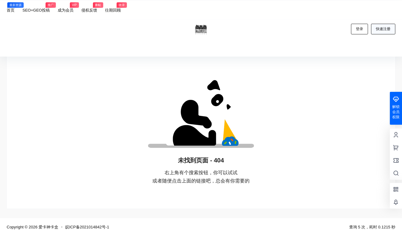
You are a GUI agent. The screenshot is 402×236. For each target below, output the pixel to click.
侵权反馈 (89, 7)
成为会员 (65, 7)
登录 (359, 29)
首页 (11, 7)
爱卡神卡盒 (47, 227)
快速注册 (383, 29)
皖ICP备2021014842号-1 (87, 227)
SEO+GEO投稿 (36, 7)
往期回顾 (113, 7)
